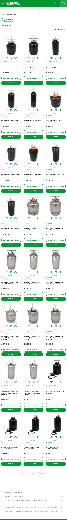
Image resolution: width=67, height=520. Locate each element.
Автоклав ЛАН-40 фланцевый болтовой (10, 229)
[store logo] (28, 3)
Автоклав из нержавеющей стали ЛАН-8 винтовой (32, 229)
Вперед (42, 473)
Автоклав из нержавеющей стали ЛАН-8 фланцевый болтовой (9, 338)
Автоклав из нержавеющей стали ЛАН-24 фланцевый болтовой (54, 338)
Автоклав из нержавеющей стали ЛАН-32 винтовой (32, 283)
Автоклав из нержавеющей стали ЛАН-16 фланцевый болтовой (32, 338)
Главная (4, 9)
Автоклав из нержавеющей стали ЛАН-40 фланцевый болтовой (32, 393)
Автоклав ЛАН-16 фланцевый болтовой (10, 175)
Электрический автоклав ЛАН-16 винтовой (9, 448)
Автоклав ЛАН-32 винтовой (9, 120)
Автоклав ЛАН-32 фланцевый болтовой (55, 175)
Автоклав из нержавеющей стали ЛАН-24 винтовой (9, 283)
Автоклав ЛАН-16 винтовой (32, 67)
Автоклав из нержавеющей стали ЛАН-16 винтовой (54, 229)
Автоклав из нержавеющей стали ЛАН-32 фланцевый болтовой (9, 393)
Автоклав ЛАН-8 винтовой (9, 67)
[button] (6, 57)
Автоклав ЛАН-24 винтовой (54, 67)
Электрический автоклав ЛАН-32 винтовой (53, 448)
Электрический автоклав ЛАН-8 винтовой (55, 392)
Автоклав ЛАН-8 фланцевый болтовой (54, 121)
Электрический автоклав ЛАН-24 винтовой (31, 448)
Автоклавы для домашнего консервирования (21, 9)
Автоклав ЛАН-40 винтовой (32, 120)
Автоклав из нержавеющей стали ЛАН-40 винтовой (54, 283)
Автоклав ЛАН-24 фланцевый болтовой (33, 175)
